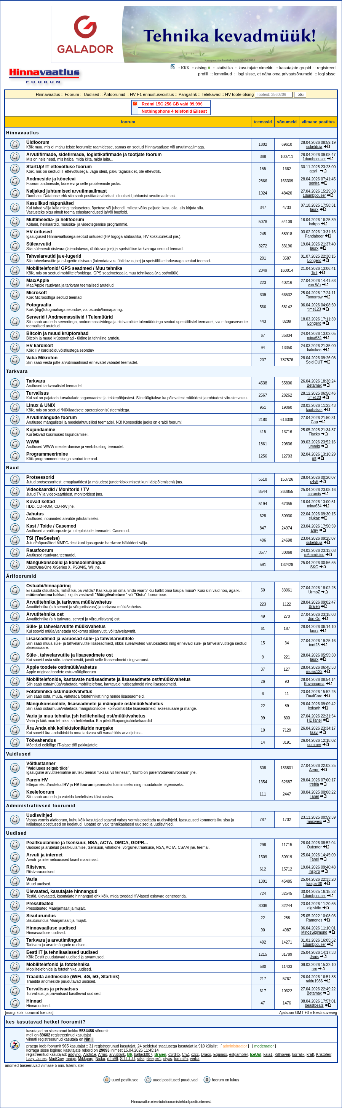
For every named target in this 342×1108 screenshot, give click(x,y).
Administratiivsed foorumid (40, 805)
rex (314, 969)
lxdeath (314, 708)
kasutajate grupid (295, 67)
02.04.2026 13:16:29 (318, 454)
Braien (314, 606)
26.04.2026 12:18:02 (318, 740)
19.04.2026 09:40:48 (318, 867)
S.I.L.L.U (127, 1059)
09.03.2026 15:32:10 (318, 965)
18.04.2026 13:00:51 (318, 502)
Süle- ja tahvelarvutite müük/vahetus (65, 626)
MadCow (56, 1059)
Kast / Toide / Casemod (51, 526)
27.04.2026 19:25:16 (318, 641)
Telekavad (211, 94)
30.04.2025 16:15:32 (318, 892)
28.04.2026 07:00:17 (318, 780)
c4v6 (314, 482)
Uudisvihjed (39, 815)
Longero (314, 260)
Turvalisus (37, 393)
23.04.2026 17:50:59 (318, 526)
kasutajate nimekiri (256, 67)
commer (314, 745)
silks (140, 1059)
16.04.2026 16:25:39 (318, 220)
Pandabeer (314, 236)
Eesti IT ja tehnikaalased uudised (62, 952)
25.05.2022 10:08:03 (318, 916)
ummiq (314, 446)
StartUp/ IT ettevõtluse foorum (59, 166)
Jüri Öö (314, 619)
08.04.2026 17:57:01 (318, 1001)
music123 (314, 672)
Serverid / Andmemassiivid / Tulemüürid (69, 317)
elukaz (314, 518)
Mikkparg (86, 1059)
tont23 (314, 645)
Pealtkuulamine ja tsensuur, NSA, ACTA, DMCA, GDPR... (87, 842)
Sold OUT (314, 362)
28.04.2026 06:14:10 (318, 627)
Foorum (72, 94)
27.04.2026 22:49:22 (318, 989)
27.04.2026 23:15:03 (318, 614)
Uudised (91, 94)
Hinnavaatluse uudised (51, 928)
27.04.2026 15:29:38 (318, 191)
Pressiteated (39, 903)
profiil (203, 74)
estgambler (238, 1054)
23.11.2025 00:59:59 (318, 817)
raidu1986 (314, 981)
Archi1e (89, 1054)
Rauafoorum (39, 550)
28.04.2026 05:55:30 (318, 655)
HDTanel (314, 720)
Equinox (220, 1054)
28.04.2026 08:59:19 (318, 142)
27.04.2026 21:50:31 (318, 418)
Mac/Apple (37, 280)
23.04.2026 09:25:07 (318, 538)
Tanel (314, 796)
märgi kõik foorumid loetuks (29, 1013)
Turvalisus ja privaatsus (52, 989)
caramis (314, 494)
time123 (314, 309)
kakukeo (314, 350)
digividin (314, 908)
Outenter (314, 847)
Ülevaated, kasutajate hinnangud (61, 891)
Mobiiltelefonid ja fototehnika (57, 964)
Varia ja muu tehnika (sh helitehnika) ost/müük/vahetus (85, 716)
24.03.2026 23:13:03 (318, 550)
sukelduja (314, 147)
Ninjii (88, 1039)
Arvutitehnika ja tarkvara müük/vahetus (69, 602)
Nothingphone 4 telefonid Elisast (174, 111)
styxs (167, 1059)
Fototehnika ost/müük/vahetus (59, 691)
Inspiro (314, 871)
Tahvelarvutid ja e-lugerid (53, 256)
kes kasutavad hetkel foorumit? (46, 1022)
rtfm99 (112, 1059)
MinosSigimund (314, 932)
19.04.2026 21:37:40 (318, 244)
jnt (314, 458)
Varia (31, 879)
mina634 (314, 338)
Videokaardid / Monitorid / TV (57, 489)
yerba (195, 1059)
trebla (314, 784)
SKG (314, 567)
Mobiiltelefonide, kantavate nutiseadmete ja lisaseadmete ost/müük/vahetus (108, 679)
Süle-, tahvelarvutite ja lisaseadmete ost (69, 655)
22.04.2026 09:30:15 (318, 514)
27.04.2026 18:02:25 (318, 588)
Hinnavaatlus (48, 94)
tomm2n (181, 1059)
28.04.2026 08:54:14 (318, 680)
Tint (314, 273)
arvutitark (117, 1054)
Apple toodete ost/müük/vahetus (61, 667)
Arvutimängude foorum (51, 417)
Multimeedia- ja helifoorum (55, 219)
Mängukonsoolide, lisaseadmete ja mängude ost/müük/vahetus (94, 703)
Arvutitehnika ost (45, 614)
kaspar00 (314, 884)
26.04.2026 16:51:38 (318, 977)
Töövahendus (41, 740)
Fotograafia (38, 305)
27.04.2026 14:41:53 (318, 281)
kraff (310, 1054)
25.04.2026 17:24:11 (318, 293)
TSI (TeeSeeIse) (43, 538)
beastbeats (314, 1005)
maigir (71, 1059)
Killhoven (282, 1054)
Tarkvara (17, 371)
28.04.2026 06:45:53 (318, 667)
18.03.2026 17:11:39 (318, 319)
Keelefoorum (40, 792)
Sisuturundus (41, 915)
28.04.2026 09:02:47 (318, 602)
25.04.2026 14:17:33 (318, 952)
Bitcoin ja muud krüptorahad (57, 333)
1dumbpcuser (314, 159)
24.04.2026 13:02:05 (318, 334)
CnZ (185, 1054)
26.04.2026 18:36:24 (318, 381)
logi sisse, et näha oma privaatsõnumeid (275, 74)
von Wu (314, 285)
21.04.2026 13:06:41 (318, 268)
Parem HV (37, 780)
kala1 (268, 1054)
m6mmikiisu (314, 555)
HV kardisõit (39, 345)
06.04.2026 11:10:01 (318, 928)
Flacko (314, 434)
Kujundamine (40, 429)
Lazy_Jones (36, 1059)
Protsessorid (40, 477)
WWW (32, 442)
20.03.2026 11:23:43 (318, 405)
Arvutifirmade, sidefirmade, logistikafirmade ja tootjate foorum (93, 154)
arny (314, 530)
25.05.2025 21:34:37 (318, 430)
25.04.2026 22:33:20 (318, 879)
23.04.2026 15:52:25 (318, 692)
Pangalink (188, 94)
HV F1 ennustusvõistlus (152, 94)
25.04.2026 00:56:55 (318, 563)
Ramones (314, 920)
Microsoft (36, 292)
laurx (314, 209)
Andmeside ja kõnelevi (50, 179)
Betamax (314, 385)
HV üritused (39, 231)
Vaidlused (18, 754)
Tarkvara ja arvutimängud (54, 940)
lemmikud (223, 74)
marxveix (314, 821)
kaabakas (314, 410)
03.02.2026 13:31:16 (318, 232)
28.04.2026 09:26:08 (318, 358)
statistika (225, 67)
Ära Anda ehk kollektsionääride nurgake (69, 728)
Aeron (314, 770)
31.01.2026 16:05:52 (318, 940)
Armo (102, 1054)
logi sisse (327, 74)
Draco (206, 1054)
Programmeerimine (47, 454)
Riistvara (36, 867)
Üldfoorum (38, 142)
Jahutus (35, 514)
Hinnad (34, 1001)
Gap (314, 422)
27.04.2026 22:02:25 (318, 766)
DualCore (314, 696)
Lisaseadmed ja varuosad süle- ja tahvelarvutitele (80, 638)
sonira (314, 183)
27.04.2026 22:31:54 (318, 716)
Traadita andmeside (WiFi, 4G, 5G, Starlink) (73, 976)
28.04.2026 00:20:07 (318, 477)
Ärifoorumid (114, 94)
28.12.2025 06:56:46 (318, 393)
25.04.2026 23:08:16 (318, 490)
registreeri (326, 67)
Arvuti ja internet (44, 855)
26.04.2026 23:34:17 (318, 728)
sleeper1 (154, 1059)
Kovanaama (314, 684)
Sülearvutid (38, 244)
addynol (75, 1054)
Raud (12, 467)
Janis (314, 957)
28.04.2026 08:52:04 (318, 843)
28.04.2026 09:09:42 (318, 704)
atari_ (314, 171)
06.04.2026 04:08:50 (318, 305)
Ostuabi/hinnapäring (48, 585)
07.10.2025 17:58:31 (318, 205)
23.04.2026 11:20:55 (318, 904)
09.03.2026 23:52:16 (318, 442)
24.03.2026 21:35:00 (318, 346)
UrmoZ (314, 592)
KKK (185, 67)
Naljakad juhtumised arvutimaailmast (66, 191)
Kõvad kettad (40, 501)
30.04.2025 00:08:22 (318, 792)
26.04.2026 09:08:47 (318, 155)
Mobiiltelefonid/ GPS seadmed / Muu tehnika (74, 268)
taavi (314, 732)
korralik (298, 1054)
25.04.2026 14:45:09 (318, 855)
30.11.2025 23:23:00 (318, 167)
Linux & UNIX (40, 405)
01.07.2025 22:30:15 (318, 256)
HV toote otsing (239, 94)
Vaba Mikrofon (42, 357)
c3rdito (174, 1054)
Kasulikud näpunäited (50, 203)
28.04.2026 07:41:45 (318, 179)
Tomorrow (314, 297)
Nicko (100, 1059)
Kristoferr (323, 1054)
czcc (195, 1054)
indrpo (314, 224)
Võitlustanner (41, 763)
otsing (200, 67)
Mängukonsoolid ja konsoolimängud (65, 562)
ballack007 (143, 1054)
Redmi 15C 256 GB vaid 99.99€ (172, 104)
